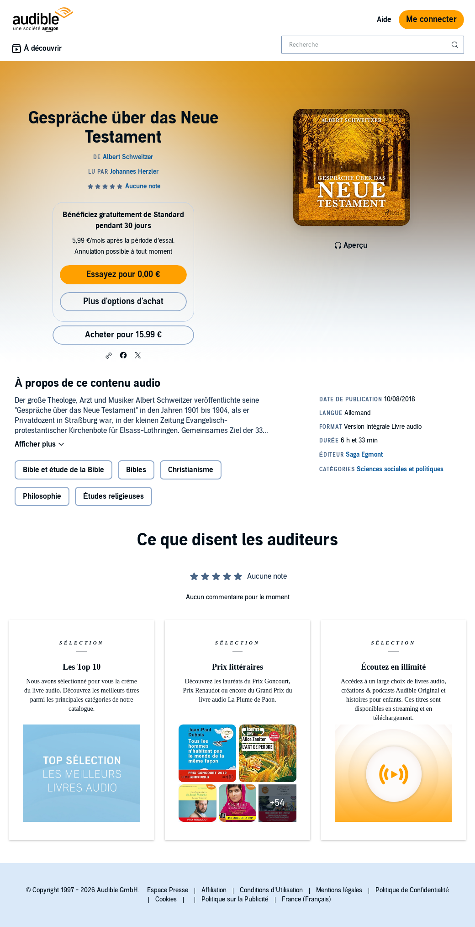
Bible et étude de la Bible (63, 469)
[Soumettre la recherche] (456, 45)
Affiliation (214, 890)
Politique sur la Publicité (235, 899)
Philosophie (42, 496)
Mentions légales (339, 890)
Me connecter (431, 19)
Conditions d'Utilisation (271, 890)
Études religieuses (113, 496)
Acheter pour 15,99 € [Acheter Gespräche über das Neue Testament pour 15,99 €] (123, 335)
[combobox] (372, 45)
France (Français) (306, 899)
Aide (384, 19)
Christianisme (190, 469)
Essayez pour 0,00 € (123, 274)
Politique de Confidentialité (412, 890)
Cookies (166, 899)
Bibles (136, 469)
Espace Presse (167, 890)
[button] (108, 355)
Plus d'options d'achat (123, 301)
